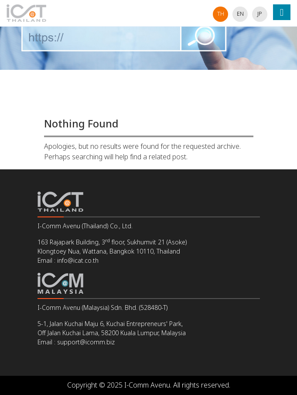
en (240, 14)
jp (259, 14)
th (220, 14)
